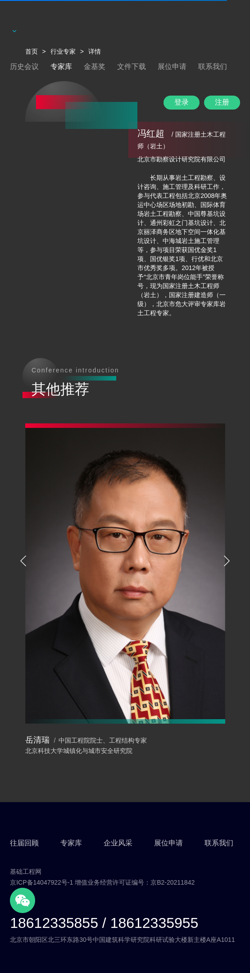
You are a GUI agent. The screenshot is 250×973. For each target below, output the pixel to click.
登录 (181, 102)
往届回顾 (24, 843)
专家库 (61, 66)
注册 (222, 102)
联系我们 (212, 66)
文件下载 (131, 66)
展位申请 (172, 66)
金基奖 (94, 66)
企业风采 (118, 843)
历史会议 (24, 66)
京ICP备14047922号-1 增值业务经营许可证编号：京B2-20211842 (102, 882)
